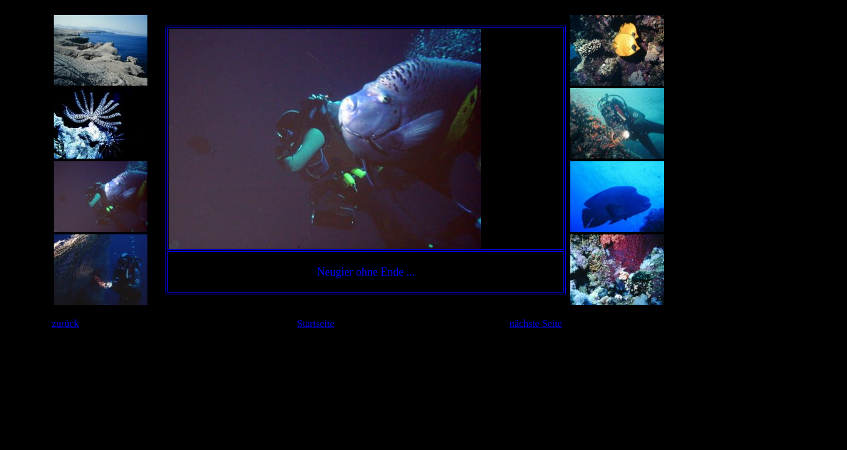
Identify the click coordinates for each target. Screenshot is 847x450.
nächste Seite (536, 323)
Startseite (316, 323)
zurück (65, 323)
